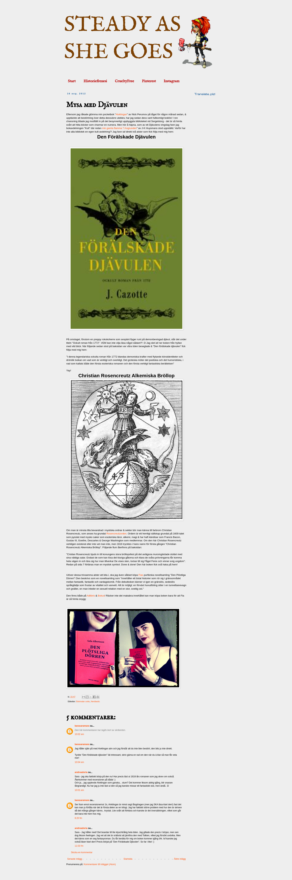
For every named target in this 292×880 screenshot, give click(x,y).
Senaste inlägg (74, 859)
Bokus (101, 595)
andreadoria (81, 772)
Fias (141, 575)
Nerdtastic (95, 701)
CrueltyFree (124, 81)
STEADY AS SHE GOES (122, 39)
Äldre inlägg (180, 859)
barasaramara (82, 726)
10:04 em (79, 762)
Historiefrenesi (95, 81)
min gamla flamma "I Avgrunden (119, 128)
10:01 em (79, 790)
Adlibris (91, 595)
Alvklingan (121, 114)
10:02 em (79, 734)
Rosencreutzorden (117, 533)
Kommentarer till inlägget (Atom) (100, 864)
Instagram (172, 81)
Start (72, 81)
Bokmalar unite (83, 701)
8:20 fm (78, 818)
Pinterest (149, 81)
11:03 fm (79, 846)
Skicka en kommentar (81, 852)
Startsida (127, 859)
